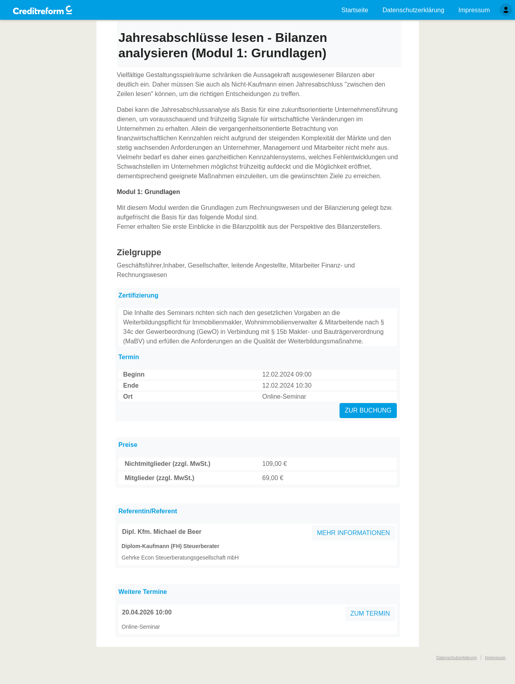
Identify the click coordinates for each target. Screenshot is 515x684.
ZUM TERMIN (370, 613)
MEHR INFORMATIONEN (353, 532)
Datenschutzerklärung (456, 657)
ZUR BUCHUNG (368, 410)
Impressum (495, 657)
